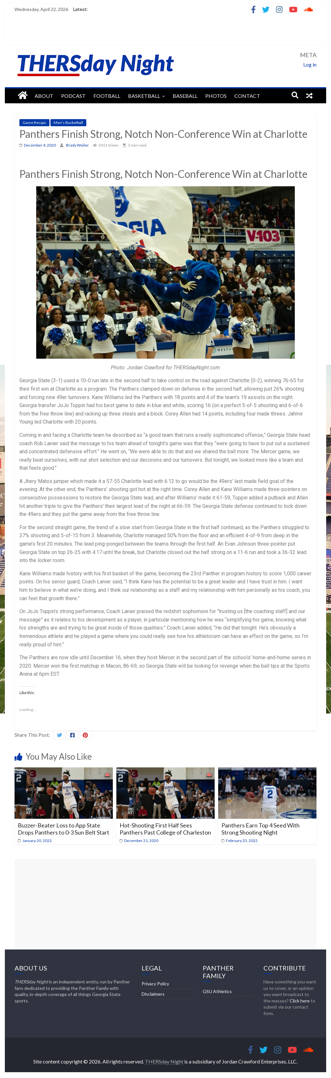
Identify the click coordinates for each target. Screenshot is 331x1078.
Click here (300, 1000)
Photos (216, 96)
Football (106, 96)
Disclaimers (153, 994)
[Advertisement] (165, 904)
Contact (247, 96)
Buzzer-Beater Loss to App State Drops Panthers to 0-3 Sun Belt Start (63, 829)
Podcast (73, 96)
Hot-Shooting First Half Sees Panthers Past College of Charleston (165, 829)
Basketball (144, 96)
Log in (309, 64)
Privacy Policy (155, 983)
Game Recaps (34, 122)
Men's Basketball (68, 122)
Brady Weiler (78, 145)
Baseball (185, 96)
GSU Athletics (217, 991)
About (44, 96)
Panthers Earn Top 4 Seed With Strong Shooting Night (260, 829)
